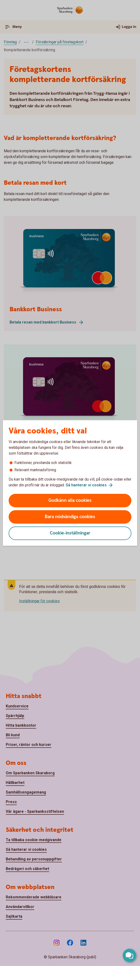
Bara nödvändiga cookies (70, 517)
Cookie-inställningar (70, 533)
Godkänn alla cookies (70, 500)
